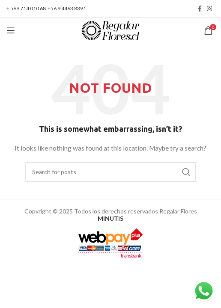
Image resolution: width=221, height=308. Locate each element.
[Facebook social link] (199, 8)
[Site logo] (110, 29)
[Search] (110, 172)
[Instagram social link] (209, 8)
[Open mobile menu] (10, 30)
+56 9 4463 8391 (67, 8)
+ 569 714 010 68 (26, 8)
